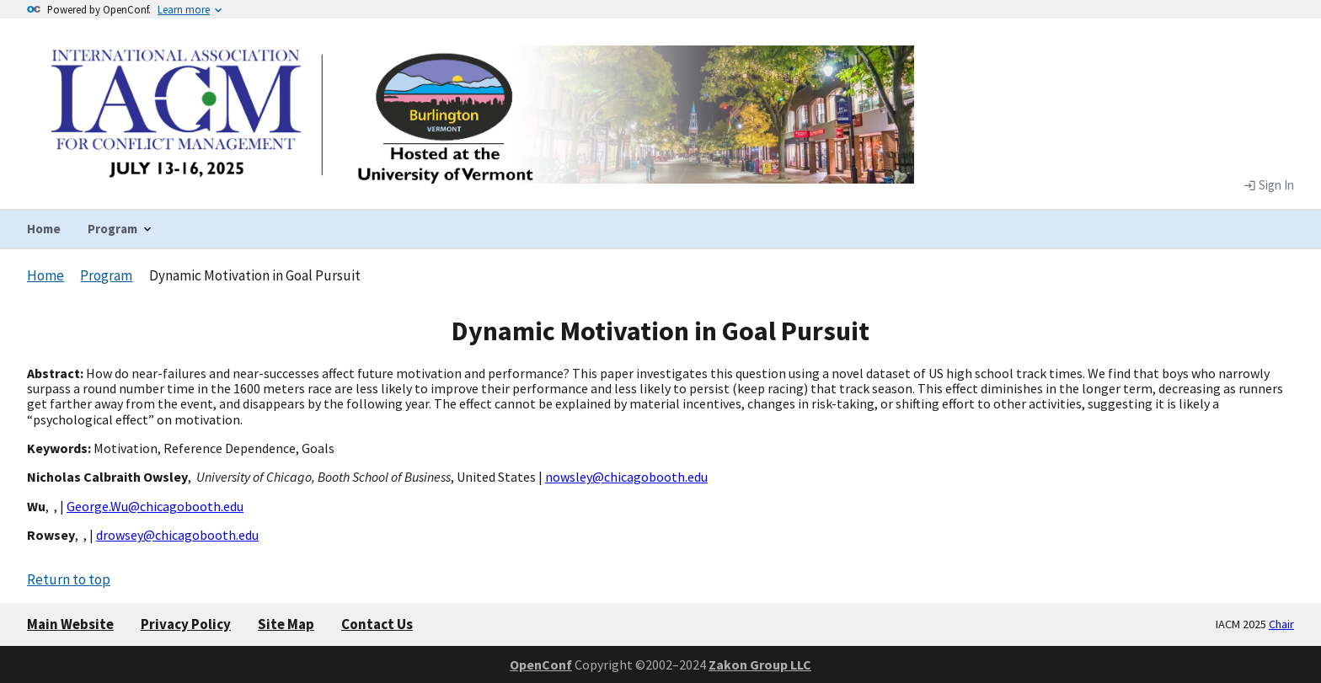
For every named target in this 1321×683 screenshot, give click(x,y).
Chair (1281, 624)
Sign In (1268, 185)
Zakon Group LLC (760, 664)
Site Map (286, 624)
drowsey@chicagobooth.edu (177, 534)
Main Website (70, 624)
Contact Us (377, 624)
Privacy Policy (186, 624)
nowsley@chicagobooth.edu (626, 476)
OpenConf (541, 664)
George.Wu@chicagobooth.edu (155, 506)
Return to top (68, 579)
